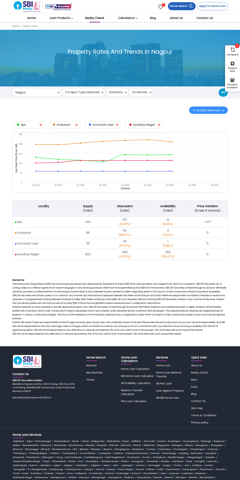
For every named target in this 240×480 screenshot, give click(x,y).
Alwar (125, 441)
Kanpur (111, 469)
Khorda (220, 469)
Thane (90, 380)
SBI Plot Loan (164, 383)
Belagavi (177, 445)
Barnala (126, 445)
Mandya (84, 477)
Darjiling (183, 453)
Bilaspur (96, 449)
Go (223, 92)
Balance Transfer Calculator (132, 392)
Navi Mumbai (94, 372)
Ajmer (75, 441)
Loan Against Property (170, 390)
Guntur (125, 461)
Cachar (151, 449)
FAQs (194, 387)
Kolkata (49, 473)
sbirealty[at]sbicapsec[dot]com (31, 397)
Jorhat (208, 465)
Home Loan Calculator (135, 369)
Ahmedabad (61, 441)
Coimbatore (69, 453)
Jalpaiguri (127, 465)
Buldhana (138, 449)
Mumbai (91, 365)
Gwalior (165, 461)
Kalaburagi (56, 469)
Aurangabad (191, 441)
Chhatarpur (20, 453)
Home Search (181, 6)
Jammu (140, 465)
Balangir (206, 441)
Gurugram (138, 461)
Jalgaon (95, 465)
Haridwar (178, 461)
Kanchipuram (74, 469)
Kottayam (81, 473)
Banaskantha (31, 445)
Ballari (16, 445)
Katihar (151, 469)
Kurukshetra (151, 473)
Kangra (89, 469)
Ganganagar (195, 457)
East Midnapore (94, 457)
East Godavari (73, 457)
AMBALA (136, 441)
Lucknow (174, 473)
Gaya (46, 461)
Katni (161, 469)
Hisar (189, 461)
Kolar (25, 473)
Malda (72, 477)
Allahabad (113, 441)
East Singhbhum (115, 457)
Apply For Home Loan (212, 6)
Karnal (140, 469)
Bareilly (90, 445)
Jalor (115, 465)
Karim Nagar (125, 469)
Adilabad (18, 441)
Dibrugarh (48, 457)
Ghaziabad (59, 461)
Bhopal (45, 449)
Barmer (114, 445)
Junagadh (19, 469)
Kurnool (136, 473)
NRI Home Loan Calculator (137, 376)
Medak (158, 477)
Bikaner (84, 449)
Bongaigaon (122, 449)
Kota (70, 473)
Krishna (109, 473)
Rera (194, 380)
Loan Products (60, 18)
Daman (155, 453)
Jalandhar (82, 465)
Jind (186, 465)
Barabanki (60, 445)
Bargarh (102, 445)
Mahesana (41, 477)
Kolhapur (36, 473)
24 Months (139, 92)
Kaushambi (173, 469)
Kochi (16, 473)
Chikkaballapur (38, 453)
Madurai (200, 473)
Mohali (193, 477)
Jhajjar (167, 465)
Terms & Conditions (203, 415)
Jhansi (177, 465)
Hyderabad (20, 465)
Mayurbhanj (144, 477)
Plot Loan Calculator (134, 401)
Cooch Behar (87, 453)
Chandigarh (180, 449)
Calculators (126, 18)
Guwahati (152, 461)
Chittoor (55, 453)
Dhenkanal (33, 457)
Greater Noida (109, 461)
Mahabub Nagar (22, 477)
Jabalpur (45, 465)
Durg (59, 457)
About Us (176, 18)
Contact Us (205, 18)
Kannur (100, 469)
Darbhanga (169, 453)
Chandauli (164, 449)
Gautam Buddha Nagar (27, 461)
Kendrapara (190, 469)
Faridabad (159, 457)
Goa (80, 461)
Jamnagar (154, 465)
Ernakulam (134, 457)
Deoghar (211, 453)
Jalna (106, 465)
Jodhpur (197, 465)
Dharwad (18, 457)
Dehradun (197, 453)
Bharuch (18, 449)
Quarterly (116, 92)
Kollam (60, 473)
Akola (85, 441)
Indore (33, 465)
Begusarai (163, 445)
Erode (146, 457)
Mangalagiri (99, 477)
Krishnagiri (123, 473)
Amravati (149, 441)
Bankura (46, 445)
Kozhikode (96, 473)
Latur (163, 473)
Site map (197, 408)
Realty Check (94, 18)
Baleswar (219, 441)
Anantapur (174, 441)
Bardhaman (76, 445)
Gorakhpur (92, 461)
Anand (161, 441)
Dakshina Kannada (137, 453)
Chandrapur (197, 449)
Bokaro (108, 449)
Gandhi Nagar (176, 457)
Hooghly (200, 461)
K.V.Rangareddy (37, 469)
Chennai (213, 449)
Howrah (212, 461)
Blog (153, 18)
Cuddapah (104, 453)
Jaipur (57, 465)
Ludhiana (187, 473)
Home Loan (163, 365)
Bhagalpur (217, 445)
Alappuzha (97, 441)
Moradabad (207, 477)
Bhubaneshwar (62, 449)
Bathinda (149, 445)
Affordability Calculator (136, 383)
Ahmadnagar (43, 441)
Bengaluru (202, 445)
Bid (75, 449)
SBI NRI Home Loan (167, 398)
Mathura (129, 477)
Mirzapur (181, 477)
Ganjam (210, 457)
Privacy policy (199, 422)
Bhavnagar (32, 449)
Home (31, 18)
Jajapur (68, 465)
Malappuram (58, 477)
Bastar (137, 445)
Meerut (169, 477)
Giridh (71, 461)
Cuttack (118, 453)
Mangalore (115, 477)
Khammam (206, 469)
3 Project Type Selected (82, 92)
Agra (29, 441)
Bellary (189, 445)
